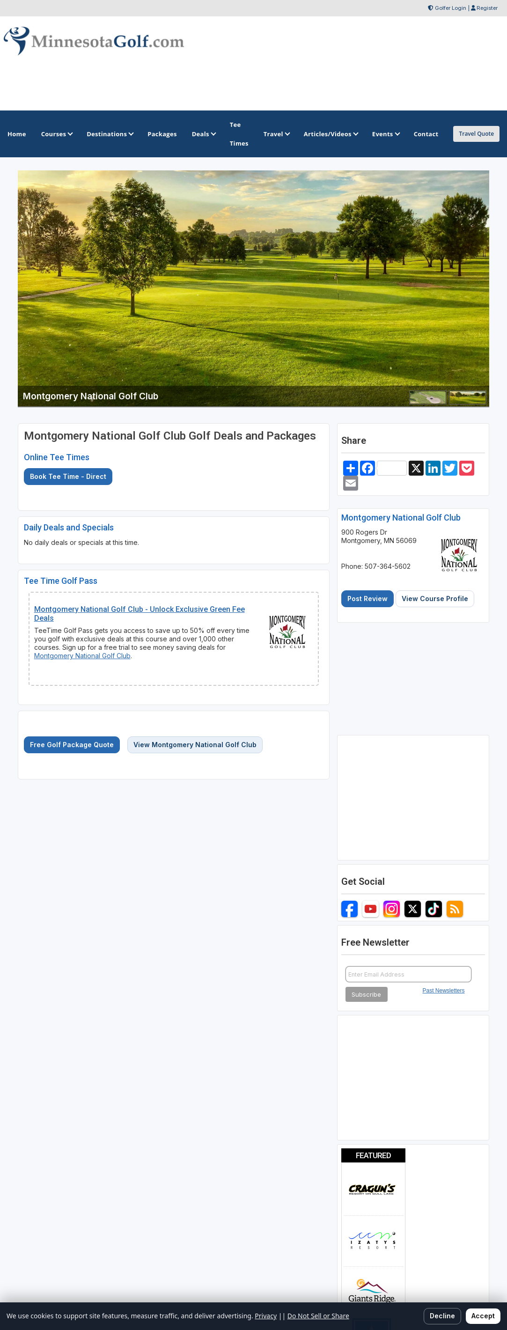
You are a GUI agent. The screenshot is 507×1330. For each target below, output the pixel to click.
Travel (276, 134)
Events (385, 134)
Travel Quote (476, 134)
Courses (56, 134)
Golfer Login (450, 8)
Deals (203, 134)
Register (487, 8)
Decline (442, 1316)
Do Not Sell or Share (318, 1315)
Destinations (109, 134)
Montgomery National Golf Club (82, 656)
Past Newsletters (444, 990)
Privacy (266, 1315)
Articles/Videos (330, 134)
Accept (483, 1316)
